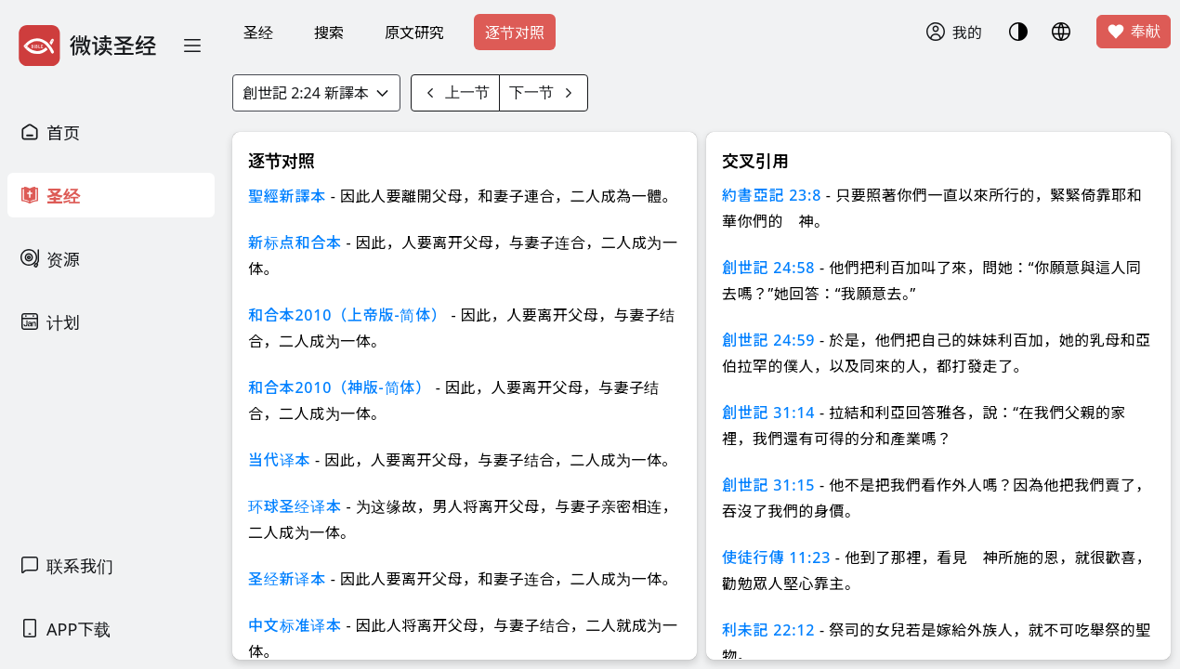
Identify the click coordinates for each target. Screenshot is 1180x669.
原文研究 (414, 32)
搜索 (329, 32)
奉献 (1133, 31)
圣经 (258, 32)
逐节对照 (514, 32)
